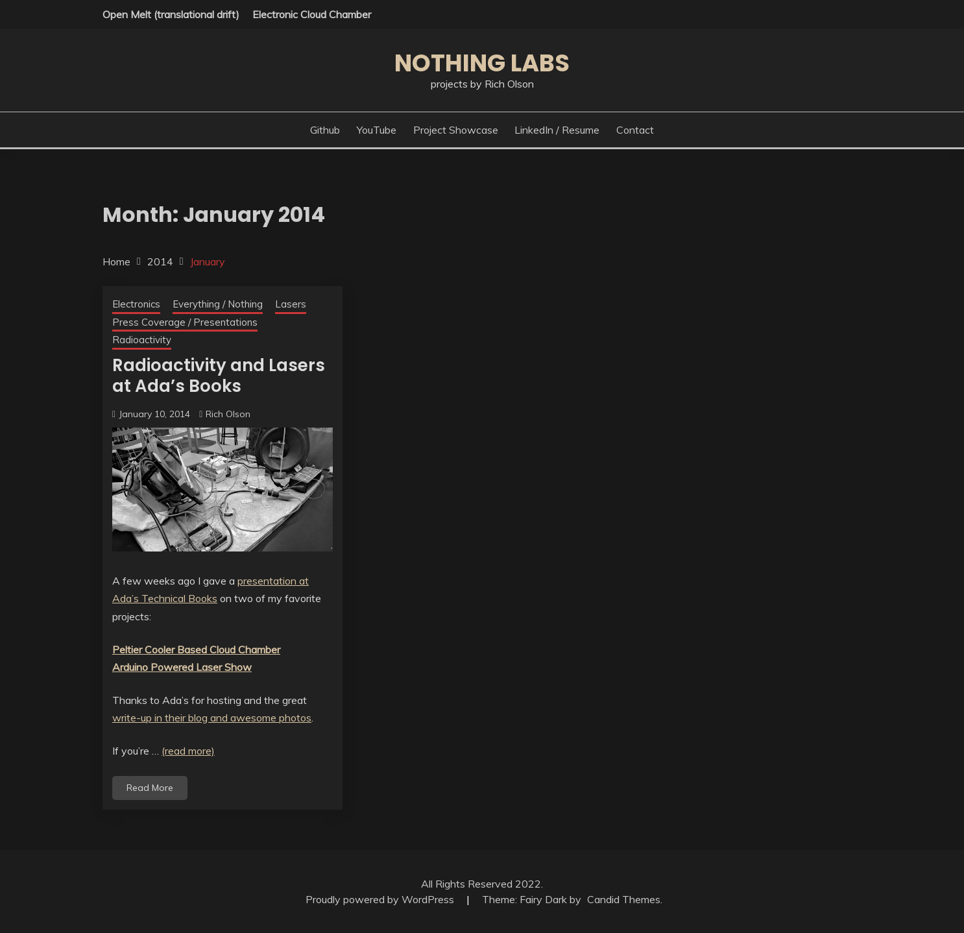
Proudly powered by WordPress (381, 899)
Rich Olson (228, 414)
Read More (150, 788)
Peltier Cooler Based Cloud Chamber (196, 649)
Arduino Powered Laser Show (182, 666)
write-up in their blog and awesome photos (211, 717)
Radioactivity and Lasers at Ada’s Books (218, 376)
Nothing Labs (482, 63)
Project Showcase (455, 129)
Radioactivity (141, 339)
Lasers (290, 304)
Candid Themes (623, 899)
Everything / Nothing (218, 304)
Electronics (136, 304)
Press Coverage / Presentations (185, 322)
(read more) (188, 750)
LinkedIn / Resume (556, 129)
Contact (635, 129)
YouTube (376, 129)
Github (325, 129)
